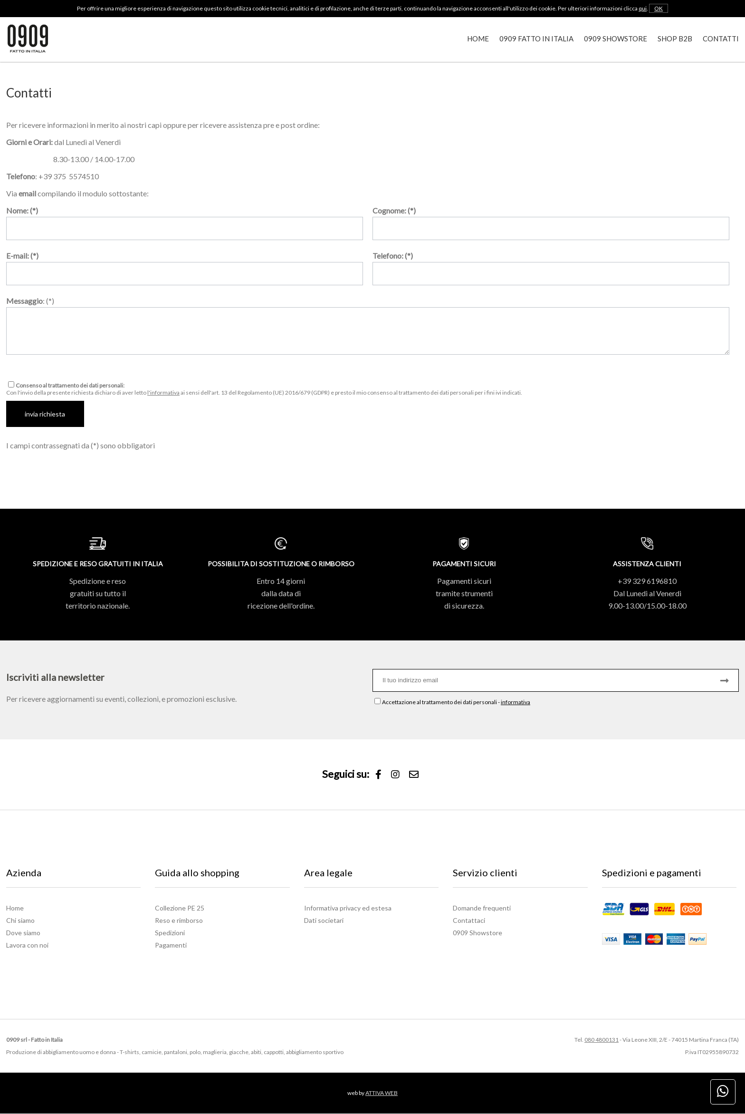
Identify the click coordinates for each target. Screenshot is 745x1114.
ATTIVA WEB (381, 1093)
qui (643, 8)
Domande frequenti (482, 908)
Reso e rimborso (179, 921)
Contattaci (469, 921)
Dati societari (324, 921)
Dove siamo (23, 933)
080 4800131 (601, 1040)
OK (658, 8)
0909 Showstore (615, 38)
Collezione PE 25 (179, 908)
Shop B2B (675, 38)
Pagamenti (171, 945)
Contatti (721, 38)
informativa (515, 702)
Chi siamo (20, 921)
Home (478, 38)
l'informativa (163, 392)
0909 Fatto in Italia (536, 38)
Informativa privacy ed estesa (348, 908)
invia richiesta (45, 414)
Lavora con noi (27, 945)
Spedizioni (170, 933)
